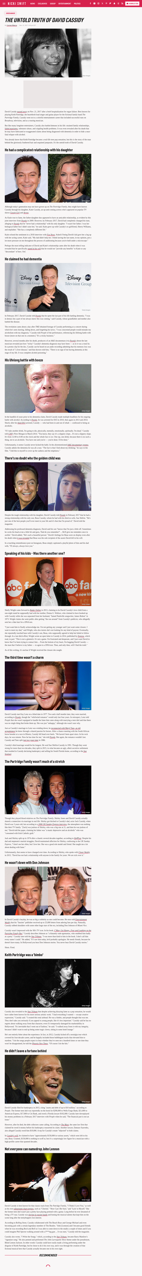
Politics (77, 3)
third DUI (21, 423)
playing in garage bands (37, 1215)
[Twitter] (102, 4)
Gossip (52, 3)
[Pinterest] (106, 4)
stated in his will (34, 249)
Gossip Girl (15, 213)
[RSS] (122, 4)
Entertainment (64, 3)
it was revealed (23, 538)
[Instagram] (98, 4)
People (52, 737)
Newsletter (132, 3)
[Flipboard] (110, 4)
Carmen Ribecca (12, 25)
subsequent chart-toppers (24, 1209)
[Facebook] (90, 4)
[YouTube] (94, 4)
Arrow (26, 213)
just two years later (30, 740)
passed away (22, 112)
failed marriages (11, 128)
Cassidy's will (12, 1136)
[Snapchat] (114, 4)
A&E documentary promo (77, 445)
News (32, 3)
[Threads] (118, 4)
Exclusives (42, 3)
